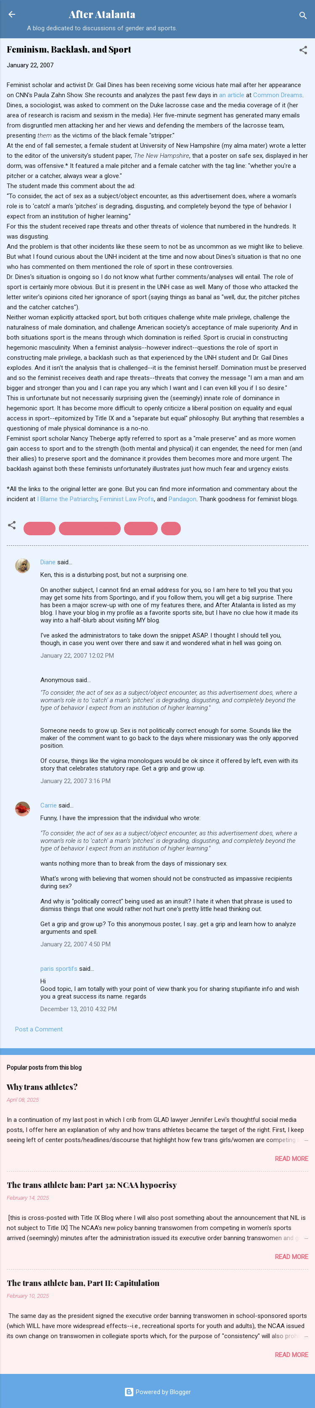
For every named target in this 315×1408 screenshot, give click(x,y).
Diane (48, 562)
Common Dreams (277, 95)
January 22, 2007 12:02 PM (77, 655)
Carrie (48, 805)
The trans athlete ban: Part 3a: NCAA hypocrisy (92, 1185)
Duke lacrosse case (90, 528)
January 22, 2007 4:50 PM (75, 944)
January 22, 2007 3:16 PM (75, 781)
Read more (291, 1159)
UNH (171, 528)
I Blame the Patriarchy (67, 499)
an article (231, 95)
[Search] (303, 17)
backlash (39, 528)
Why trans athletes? (42, 1087)
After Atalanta (102, 14)
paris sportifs (58, 968)
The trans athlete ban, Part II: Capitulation (83, 1283)
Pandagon (182, 499)
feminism (141, 528)
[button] (303, 51)
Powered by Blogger (157, 1392)
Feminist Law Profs (127, 499)
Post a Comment (39, 1029)
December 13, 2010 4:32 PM (78, 1009)
